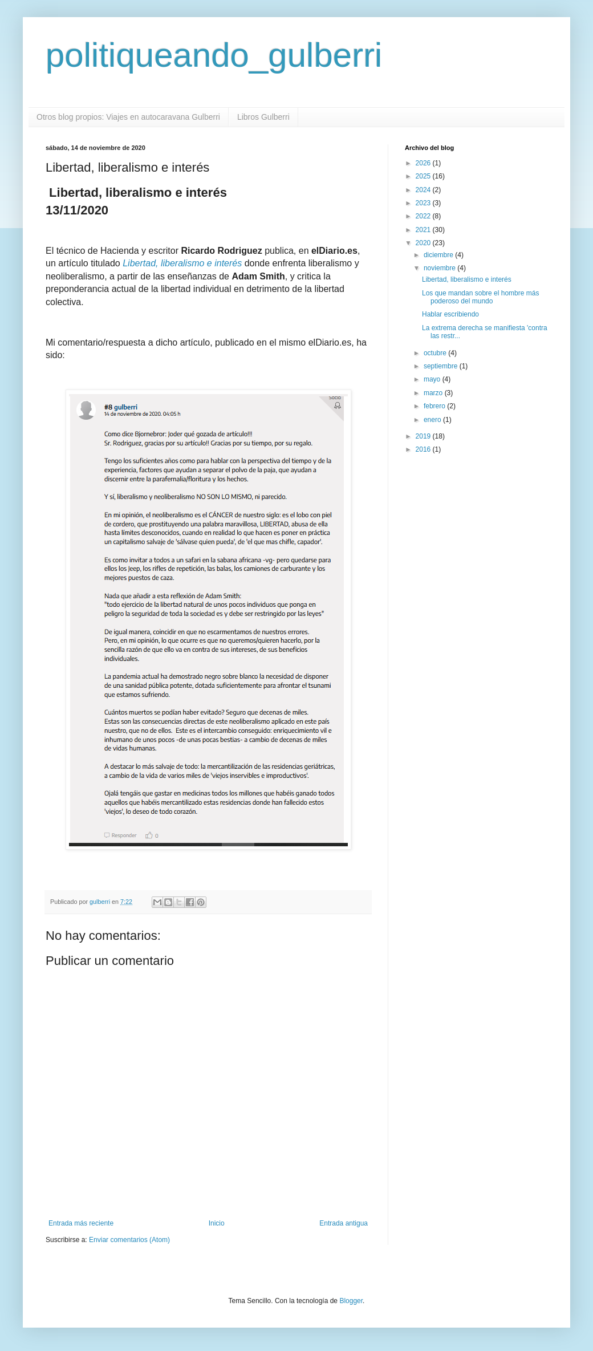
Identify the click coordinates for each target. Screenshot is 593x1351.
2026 (424, 163)
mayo (433, 379)
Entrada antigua (343, 1223)
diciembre (439, 255)
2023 (424, 203)
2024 (424, 190)
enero (433, 420)
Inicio (217, 1223)
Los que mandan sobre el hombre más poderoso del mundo (480, 297)
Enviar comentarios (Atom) (129, 1240)
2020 (424, 243)
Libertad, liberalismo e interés (182, 263)
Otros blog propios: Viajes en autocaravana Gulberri (128, 116)
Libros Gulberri (263, 116)
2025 (424, 176)
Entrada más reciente (80, 1223)
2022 (424, 216)
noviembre (440, 268)
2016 (424, 449)
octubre (436, 353)
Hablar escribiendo (450, 314)
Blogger (351, 1301)
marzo (434, 393)
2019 (424, 436)
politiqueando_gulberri (214, 55)
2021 (424, 230)
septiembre (442, 366)
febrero (435, 406)
